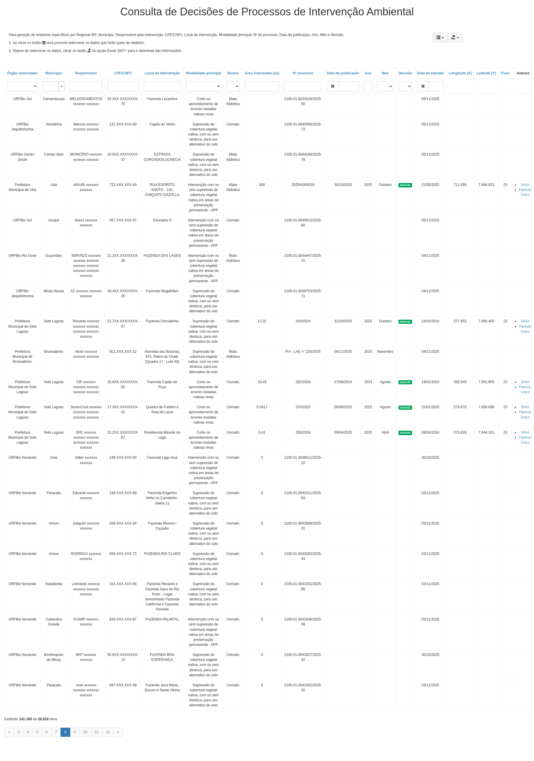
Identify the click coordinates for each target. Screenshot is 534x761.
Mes (385, 73)
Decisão (405, 73)
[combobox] (54, 86)
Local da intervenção (162, 73)
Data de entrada (430, 73)
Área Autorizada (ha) (262, 73)
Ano (368, 73)
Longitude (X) (460, 73)
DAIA (525, 185)
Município (53, 73)
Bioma (233, 73)
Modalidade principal (203, 73)
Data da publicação (343, 73)
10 (85, 732)
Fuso (505, 73)
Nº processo (303, 73)
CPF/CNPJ (123, 73)
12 (108, 732)
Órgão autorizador (22, 73)
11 (96, 732)
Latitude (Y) (486, 73)
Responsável (86, 73)
